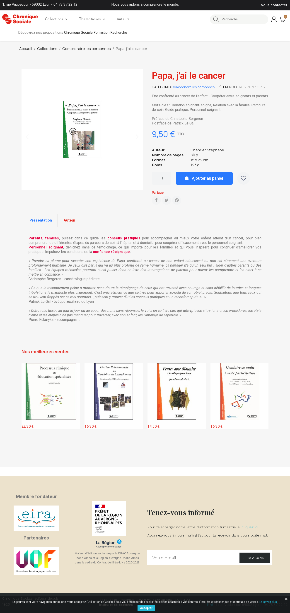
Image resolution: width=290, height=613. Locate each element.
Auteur (69, 220)
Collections (56, 19)
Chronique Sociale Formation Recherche (95, 32)
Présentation (41, 220)
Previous (28, 414)
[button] (27, 137)
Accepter (146, 608)
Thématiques (92, 19)
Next (261, 414)
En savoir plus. (268, 601)
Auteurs (123, 19)
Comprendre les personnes (193, 87)
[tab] (41, 220)
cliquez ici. (250, 527)
